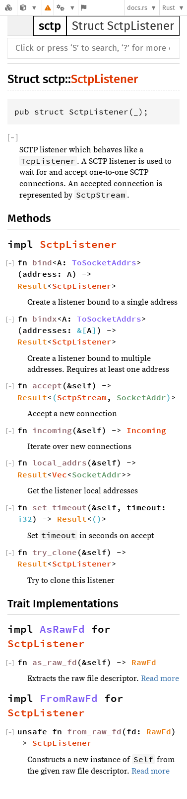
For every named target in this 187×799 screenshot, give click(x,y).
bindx (44, 319)
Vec (59, 474)
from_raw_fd (94, 731)
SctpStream (82, 397)
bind (42, 262)
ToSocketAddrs (104, 262)
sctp (50, 26)
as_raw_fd (54, 662)
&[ (82, 330)
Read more (160, 679)
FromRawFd (69, 698)
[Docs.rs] (8, 7)
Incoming (146, 430)
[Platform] (66, 7)
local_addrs (59, 462)
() (97, 519)
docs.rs (137, 7)
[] (12, 137)
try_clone (54, 552)
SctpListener (104, 79)
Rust (168, 7)
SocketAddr (141, 397)
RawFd (143, 662)
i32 (24, 519)
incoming (52, 430)
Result (32, 286)
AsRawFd (62, 629)
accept (47, 385)
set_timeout (59, 507)
